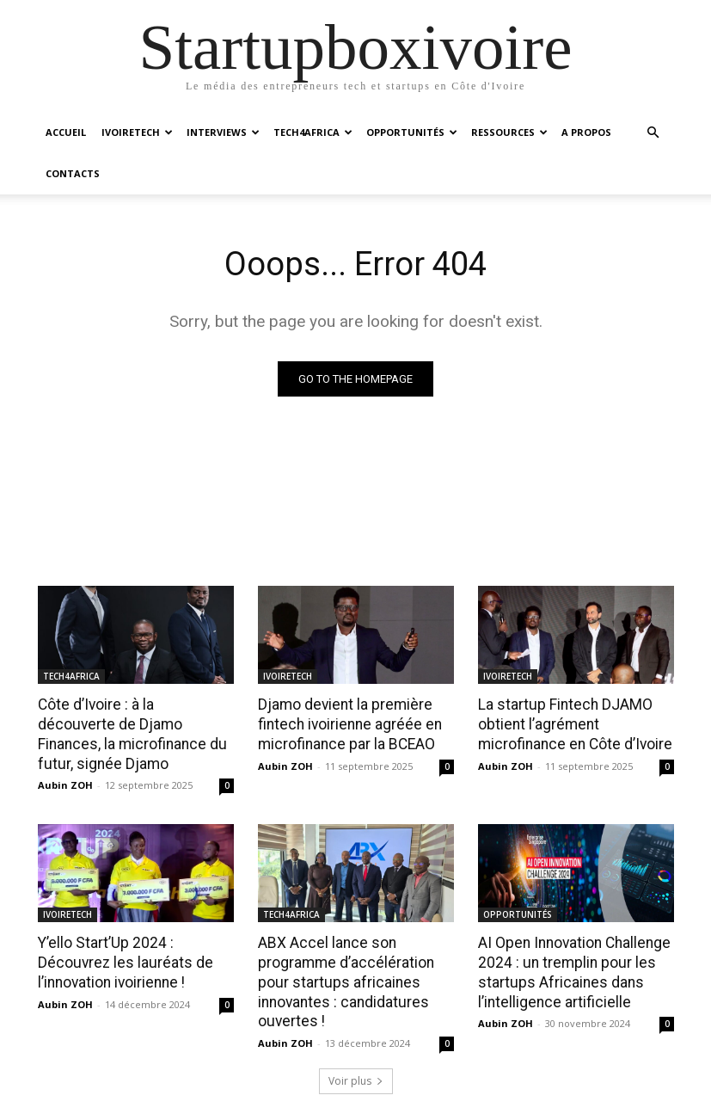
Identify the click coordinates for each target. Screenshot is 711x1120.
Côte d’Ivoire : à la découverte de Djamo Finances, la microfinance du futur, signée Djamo (133, 692)
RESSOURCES (509, 132)
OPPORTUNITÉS (411, 132)
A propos (490, 1104)
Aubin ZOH (65, 741)
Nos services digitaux (581, 1104)
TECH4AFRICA (312, 132)
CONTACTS (73, 173)
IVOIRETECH (137, 132)
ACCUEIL (66, 132)
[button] (653, 133)
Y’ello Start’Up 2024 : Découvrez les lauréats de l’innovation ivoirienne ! (121, 918)
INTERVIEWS (223, 132)
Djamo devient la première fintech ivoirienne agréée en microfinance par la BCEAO (346, 682)
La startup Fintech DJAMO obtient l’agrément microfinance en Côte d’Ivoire (572, 682)
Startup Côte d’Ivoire (401, 1104)
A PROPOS (586, 132)
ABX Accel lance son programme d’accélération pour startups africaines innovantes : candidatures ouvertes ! (343, 937)
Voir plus (355, 1034)
